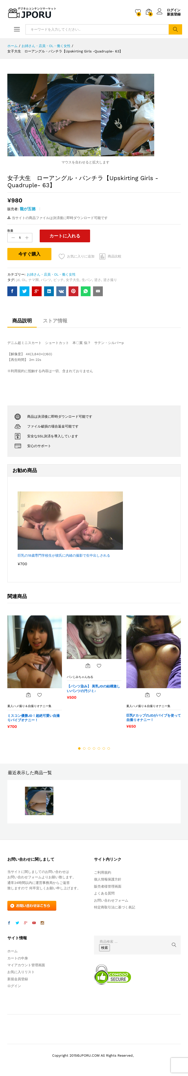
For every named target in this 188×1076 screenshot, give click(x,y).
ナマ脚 (33, 280)
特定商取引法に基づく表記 (114, 907)
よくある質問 (104, 893)
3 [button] (89, 748)
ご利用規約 (102, 872)
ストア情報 (55, 320)
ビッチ (58, 280)
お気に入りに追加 (80, 256)
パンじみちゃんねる (80, 677)
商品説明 (22, 320)
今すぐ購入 (29, 254)
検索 (175, 29)
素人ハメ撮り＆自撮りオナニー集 (29, 706)
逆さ (97, 280)
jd (18, 280)
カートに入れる (64, 235)
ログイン (169, 10)
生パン (87, 280)
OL (24, 280)
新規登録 (174, 14)
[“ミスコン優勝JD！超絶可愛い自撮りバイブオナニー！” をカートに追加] (28, 695)
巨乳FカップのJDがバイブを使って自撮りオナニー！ (153, 717)
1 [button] (79, 748)
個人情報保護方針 (107, 879)
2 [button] (84, 748)
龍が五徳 (27, 209)
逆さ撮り (110, 280)
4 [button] (94, 748)
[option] (34, 674)
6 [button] (104, 748)
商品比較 (114, 256)
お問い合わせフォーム (111, 900)
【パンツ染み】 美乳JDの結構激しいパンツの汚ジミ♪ (93, 689)
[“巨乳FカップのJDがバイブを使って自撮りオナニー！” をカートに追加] (147, 695)
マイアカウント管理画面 (26, 965)
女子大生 (73, 280)
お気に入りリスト (21, 972)
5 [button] (99, 748)
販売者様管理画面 (107, 886)
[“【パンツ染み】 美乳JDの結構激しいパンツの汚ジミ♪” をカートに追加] (88, 665)
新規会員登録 (17, 979)
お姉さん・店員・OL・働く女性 (51, 274)
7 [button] (108, 748)
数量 (10, 230)
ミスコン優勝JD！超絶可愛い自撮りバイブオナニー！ (33, 718)
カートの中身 (17, 958)
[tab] (22, 323)
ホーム (12, 951)
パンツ (46, 280)
